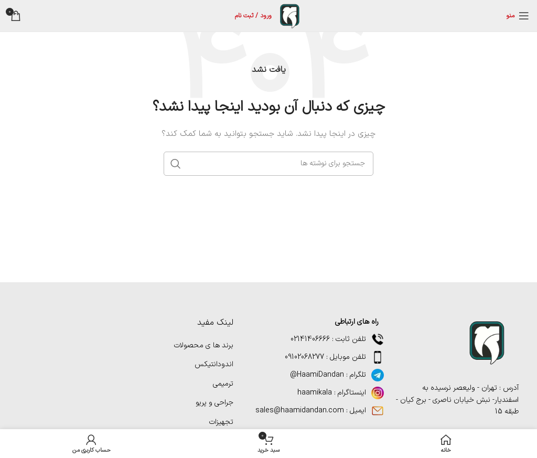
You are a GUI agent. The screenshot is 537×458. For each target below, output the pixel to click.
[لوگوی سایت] (289, 15)
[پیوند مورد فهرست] (316, 375)
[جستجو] (268, 164)
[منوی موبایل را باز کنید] (517, 15)
